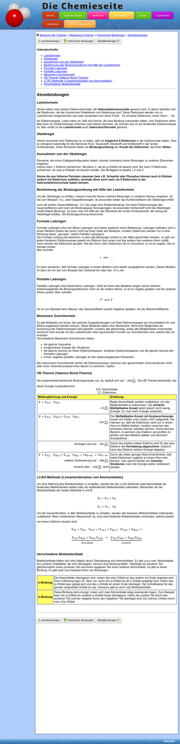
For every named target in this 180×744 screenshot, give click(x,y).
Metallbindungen (107, 41)
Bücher (143, 15)
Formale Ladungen (55, 68)
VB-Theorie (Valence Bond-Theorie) (66, 77)
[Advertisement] (18, 93)
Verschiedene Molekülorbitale (62, 84)
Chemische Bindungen (111, 35)
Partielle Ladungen (55, 71)
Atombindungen (138, 35)
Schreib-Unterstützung (80, 23)
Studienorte (98, 15)
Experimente (162, 15)
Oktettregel (50, 58)
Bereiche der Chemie (53, 35)
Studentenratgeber (73, 15)
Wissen (50, 15)
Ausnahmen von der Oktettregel (63, 61)
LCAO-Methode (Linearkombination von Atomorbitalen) (78, 80)
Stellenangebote (121, 15)
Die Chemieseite (83, 5)
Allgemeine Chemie (81, 35)
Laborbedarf (53, 23)
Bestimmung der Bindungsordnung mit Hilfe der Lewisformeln (82, 65)
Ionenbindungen (50, 41)
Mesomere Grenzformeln (59, 74)
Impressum (169, 741)
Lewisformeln (52, 55)
